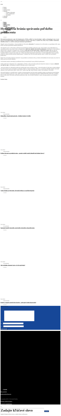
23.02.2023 (5, 155)
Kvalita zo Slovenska (10, 12)
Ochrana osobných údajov (6, 401)
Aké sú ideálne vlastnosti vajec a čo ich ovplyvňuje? (13, 265)
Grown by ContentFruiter (6, 403)
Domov (5, 7)
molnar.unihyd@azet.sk (6, 394)
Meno (2, 323)
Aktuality (5, 16)
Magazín (5, 11)
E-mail (2, 326)
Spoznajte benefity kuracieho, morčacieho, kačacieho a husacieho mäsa (18, 228)
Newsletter (8, 14)
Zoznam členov (6, 9)
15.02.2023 (5, 192)
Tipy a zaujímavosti (10, 13)
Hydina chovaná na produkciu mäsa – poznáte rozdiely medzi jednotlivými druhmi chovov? (22, 153)
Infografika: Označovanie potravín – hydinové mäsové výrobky (16, 116)
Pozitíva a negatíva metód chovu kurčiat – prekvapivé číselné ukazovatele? (18, 302)
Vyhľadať (2, 407)
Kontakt (5, 17)
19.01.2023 (5, 267)
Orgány (5, 8)
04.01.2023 (5, 304)
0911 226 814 (4, 391)
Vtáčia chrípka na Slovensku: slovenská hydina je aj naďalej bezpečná (17, 190)
